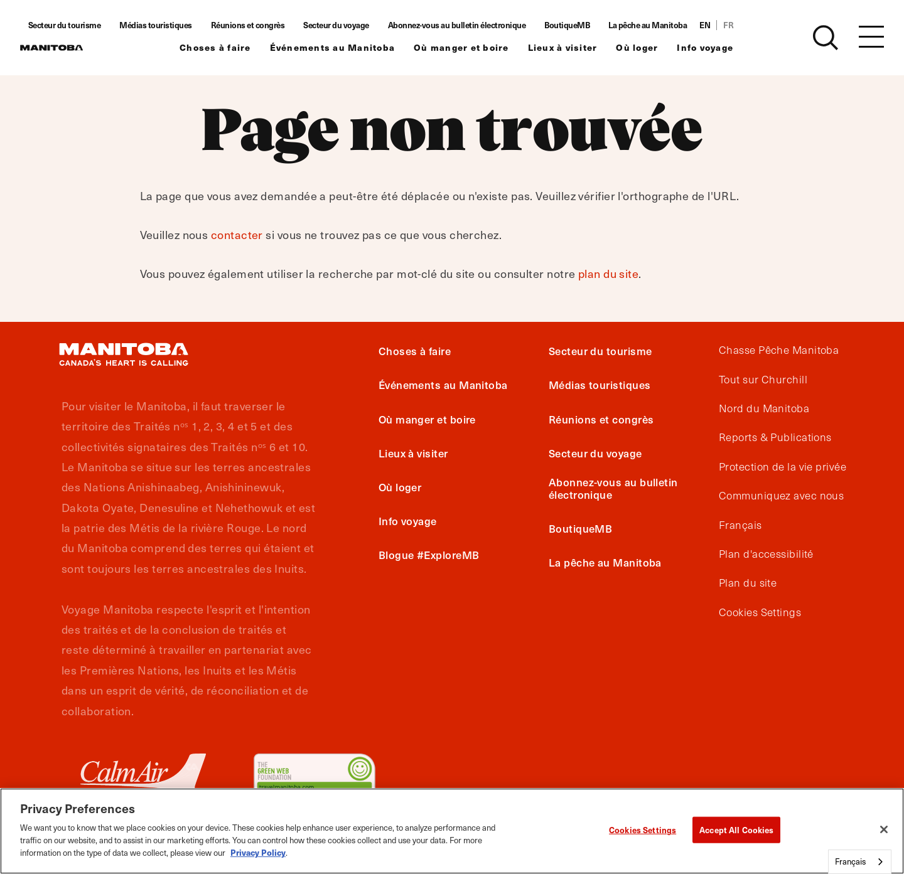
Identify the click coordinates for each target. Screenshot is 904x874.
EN (720, 25)
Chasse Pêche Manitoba (779, 350)
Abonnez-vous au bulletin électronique (473, 25)
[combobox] (859, 862)
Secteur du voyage (352, 25)
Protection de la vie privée (782, 467)
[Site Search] (825, 37)
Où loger (653, 47)
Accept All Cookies (736, 830)
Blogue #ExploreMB (429, 554)
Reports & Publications (775, 437)
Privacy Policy (258, 852)
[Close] (884, 829)
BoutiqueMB (582, 25)
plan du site (608, 273)
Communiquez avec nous (781, 495)
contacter (237, 234)
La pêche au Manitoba (663, 25)
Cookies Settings (760, 612)
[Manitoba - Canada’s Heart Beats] (67, 48)
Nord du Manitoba (764, 408)
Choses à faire (231, 47)
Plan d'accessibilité (766, 554)
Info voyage (720, 47)
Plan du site (748, 583)
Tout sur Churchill (763, 379)
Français (740, 525)
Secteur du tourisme (80, 25)
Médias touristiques (171, 25)
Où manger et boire (477, 47)
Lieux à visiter (578, 47)
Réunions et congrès (264, 25)
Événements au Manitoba (348, 47)
